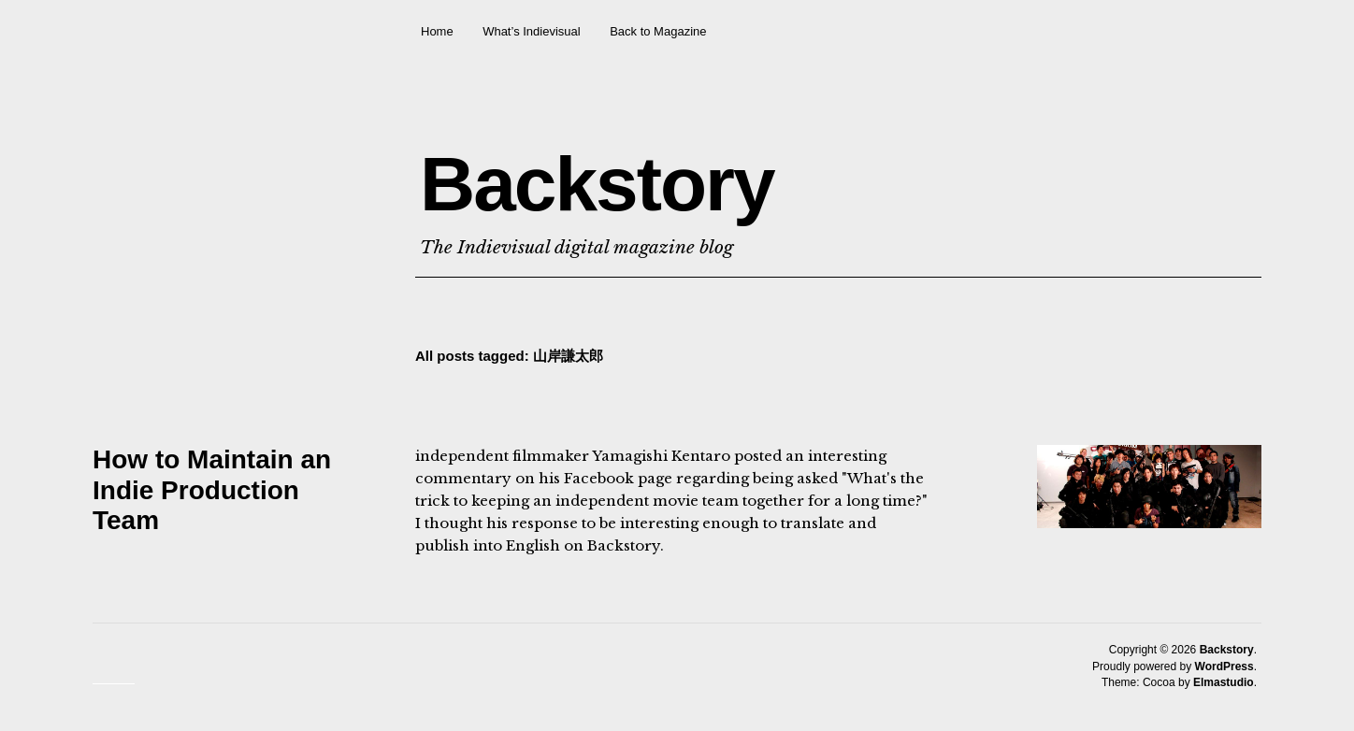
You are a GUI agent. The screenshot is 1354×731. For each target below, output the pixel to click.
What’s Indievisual (532, 31)
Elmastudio (1223, 682)
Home (437, 31)
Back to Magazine (658, 31)
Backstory (597, 183)
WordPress (1224, 666)
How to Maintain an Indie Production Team (212, 489)
